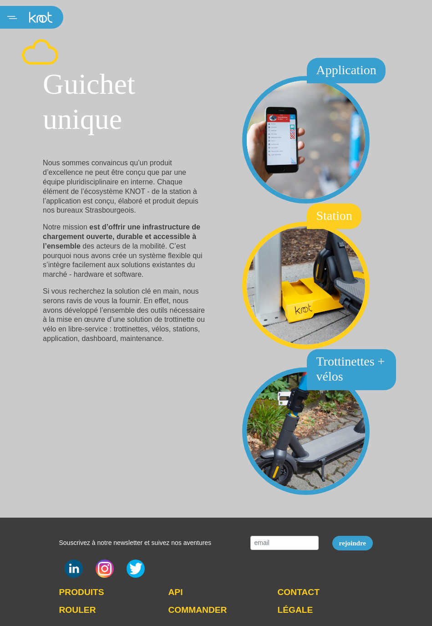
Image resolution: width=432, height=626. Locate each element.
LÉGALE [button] (295, 610)
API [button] (175, 592)
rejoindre (352, 543)
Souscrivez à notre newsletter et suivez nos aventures (135, 542)
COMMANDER (197, 610)
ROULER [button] (77, 610)
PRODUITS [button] (81, 592)
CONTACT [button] (299, 592)
